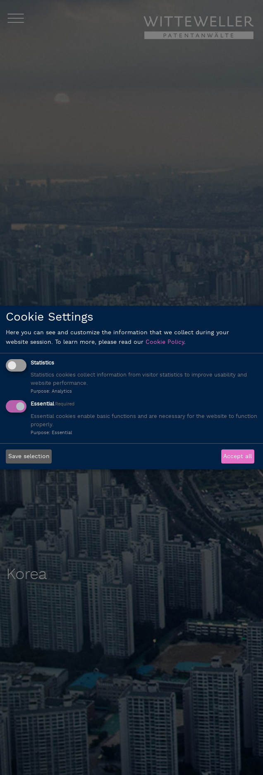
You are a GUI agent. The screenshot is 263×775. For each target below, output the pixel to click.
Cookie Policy (165, 342)
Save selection (29, 457)
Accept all (237, 457)
